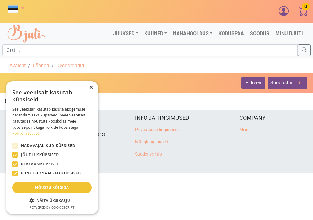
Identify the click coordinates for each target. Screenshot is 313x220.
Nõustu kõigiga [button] (52, 187)
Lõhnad (41, 65)
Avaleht (17, 65)
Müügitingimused (151, 142)
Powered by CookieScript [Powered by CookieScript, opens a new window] (52, 207)
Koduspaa (231, 33)
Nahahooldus (191, 33)
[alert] (52, 147)
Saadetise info (148, 154)
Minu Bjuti (289, 33)
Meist (244, 129)
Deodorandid (70, 65)
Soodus (259, 33)
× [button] (91, 88)
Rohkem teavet (25, 133)
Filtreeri (253, 83)
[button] (16, 9)
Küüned (153, 33)
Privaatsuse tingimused (157, 129)
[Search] (304, 50)
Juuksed (123, 33)
